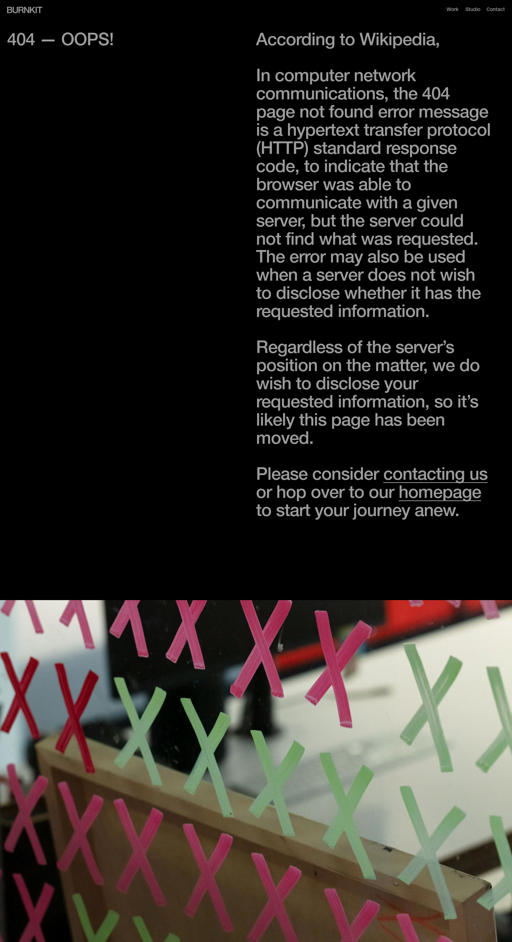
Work (453, 9)
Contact (495, 9)
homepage (440, 494)
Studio (472, 9)
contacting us (435, 476)
